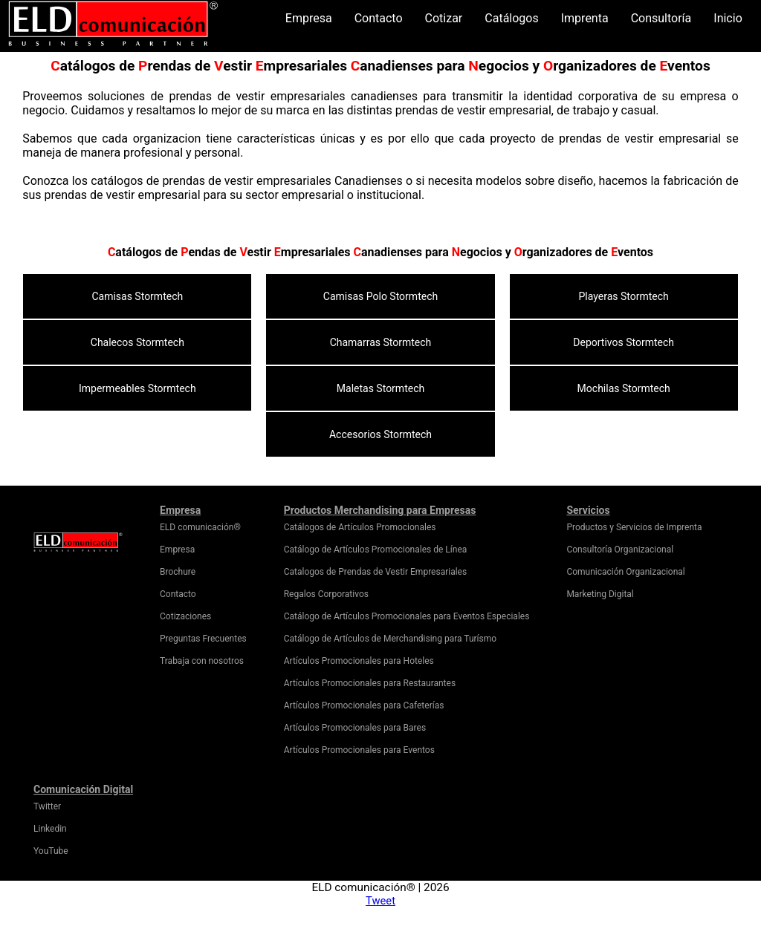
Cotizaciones (185, 616)
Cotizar (444, 18)
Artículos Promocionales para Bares (355, 728)
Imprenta (585, 18)
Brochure (177, 572)
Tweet (380, 900)
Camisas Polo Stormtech (380, 296)
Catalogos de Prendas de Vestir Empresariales (375, 572)
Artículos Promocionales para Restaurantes (370, 683)
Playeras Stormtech (624, 296)
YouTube (50, 851)
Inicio (727, 18)
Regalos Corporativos (326, 594)
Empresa (308, 18)
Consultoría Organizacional (619, 549)
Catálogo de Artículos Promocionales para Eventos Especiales (407, 616)
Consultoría (661, 18)
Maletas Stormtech (380, 388)
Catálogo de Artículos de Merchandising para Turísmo (390, 638)
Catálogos (511, 18)
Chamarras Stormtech (381, 342)
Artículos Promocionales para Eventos (359, 750)
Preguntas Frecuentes (203, 638)
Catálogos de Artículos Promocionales (360, 527)
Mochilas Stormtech (623, 388)
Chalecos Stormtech (137, 342)
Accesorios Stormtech (380, 434)
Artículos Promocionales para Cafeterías (364, 705)
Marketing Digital (599, 594)
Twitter (47, 806)
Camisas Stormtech (137, 296)
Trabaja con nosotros (202, 661)
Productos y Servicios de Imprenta (634, 527)
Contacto (378, 18)
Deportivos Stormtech (623, 342)
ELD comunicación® (200, 527)
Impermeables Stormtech (137, 388)
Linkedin (50, 829)
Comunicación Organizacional (625, 572)
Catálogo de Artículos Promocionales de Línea (375, 549)
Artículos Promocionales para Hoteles (359, 661)
